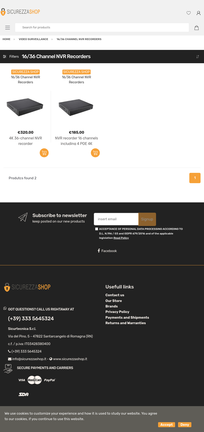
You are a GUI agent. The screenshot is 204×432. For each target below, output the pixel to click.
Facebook (107, 251)
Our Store (114, 301)
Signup (147, 219)
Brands (112, 306)
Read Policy (121, 237)
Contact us (115, 295)
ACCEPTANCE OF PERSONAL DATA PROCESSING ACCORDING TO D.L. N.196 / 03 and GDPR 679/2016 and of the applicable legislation (141, 233)
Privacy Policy (117, 312)
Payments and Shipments (127, 317)
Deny (184, 425)
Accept (166, 425)
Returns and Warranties (126, 323)
